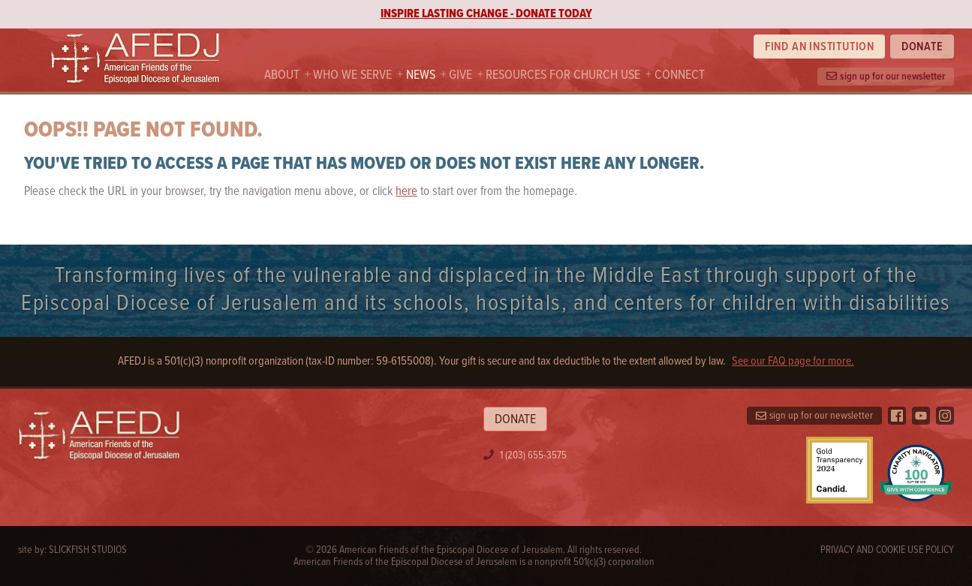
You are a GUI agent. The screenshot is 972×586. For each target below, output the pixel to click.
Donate (922, 47)
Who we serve (352, 75)
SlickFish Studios (88, 550)
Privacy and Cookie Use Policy (887, 550)
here (406, 192)
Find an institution (819, 47)
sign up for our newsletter (885, 76)
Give (460, 75)
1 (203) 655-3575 (533, 455)
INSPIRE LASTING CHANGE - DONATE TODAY (486, 14)
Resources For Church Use (563, 75)
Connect (680, 75)
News (420, 75)
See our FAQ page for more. (793, 361)
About (281, 75)
